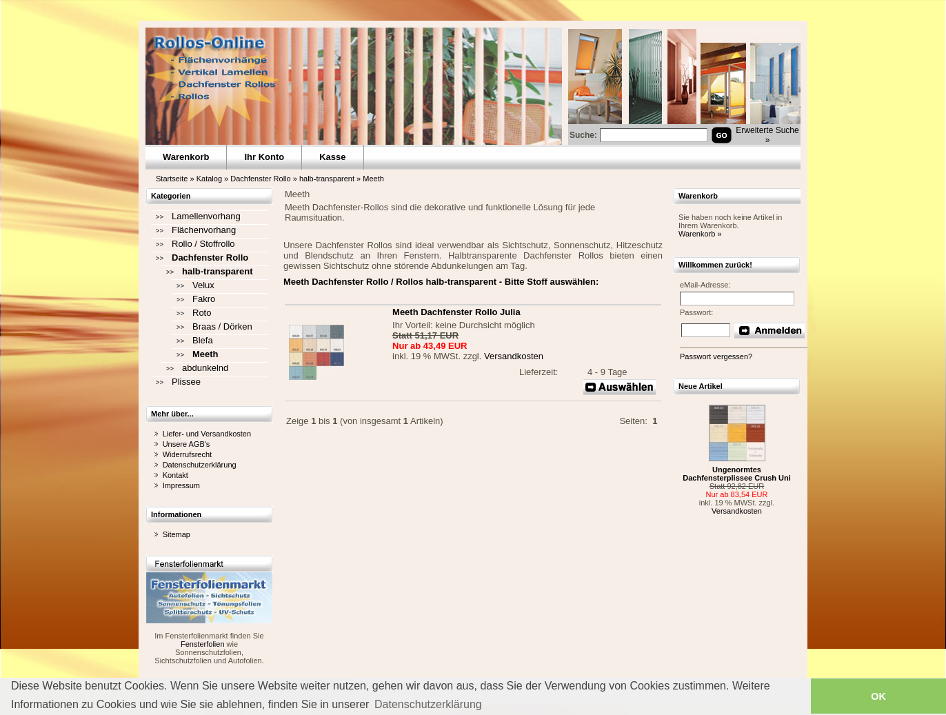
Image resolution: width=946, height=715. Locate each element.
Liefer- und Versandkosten (207, 434)
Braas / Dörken (222, 326)
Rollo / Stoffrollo (203, 244)
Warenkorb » (700, 234)
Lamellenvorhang (206, 216)
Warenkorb (186, 157)
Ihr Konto (264, 157)
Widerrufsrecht (187, 454)
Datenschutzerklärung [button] (428, 704)
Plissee (186, 381)
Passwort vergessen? (716, 356)
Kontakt (175, 475)
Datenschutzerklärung (199, 465)
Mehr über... (172, 414)
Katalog (209, 178)
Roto (201, 313)
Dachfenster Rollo (260, 178)
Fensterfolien (203, 644)
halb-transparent (326, 178)
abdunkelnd (205, 368)
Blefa (202, 340)
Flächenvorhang (204, 230)
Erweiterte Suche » (767, 135)
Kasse (332, 157)
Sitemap (176, 534)
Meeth (373, 178)
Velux (203, 285)
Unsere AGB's (186, 444)
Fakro (203, 299)
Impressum (181, 485)
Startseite (172, 178)
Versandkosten (513, 356)
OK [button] (878, 696)
